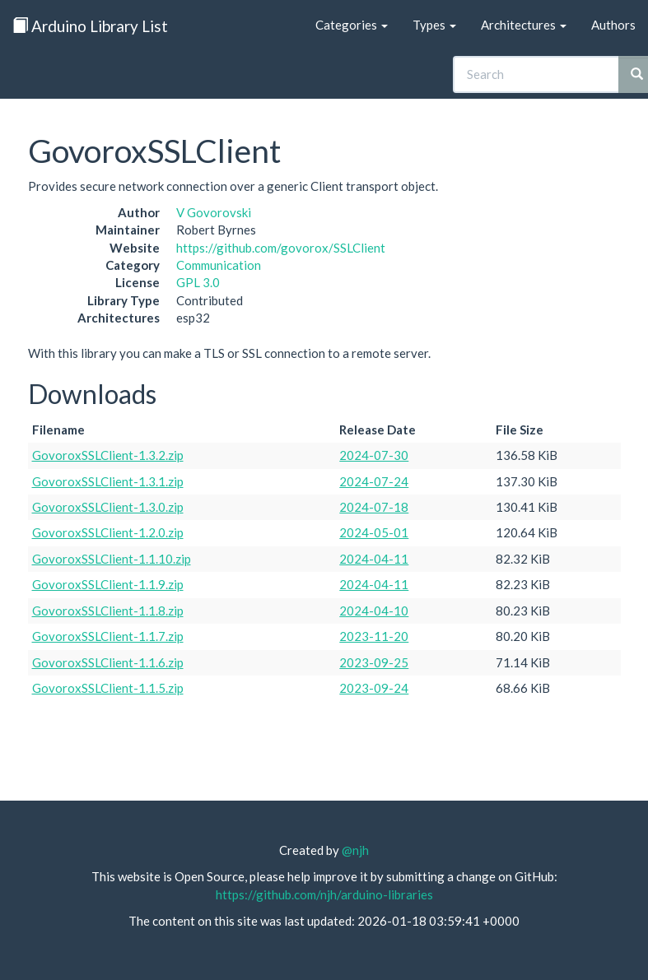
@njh (355, 850)
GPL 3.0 (198, 282)
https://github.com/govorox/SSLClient (280, 247)
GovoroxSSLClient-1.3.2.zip (108, 455)
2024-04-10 (373, 610)
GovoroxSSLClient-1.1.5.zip (108, 687)
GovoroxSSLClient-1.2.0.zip (108, 532)
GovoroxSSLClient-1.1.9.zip (108, 584)
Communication (218, 265)
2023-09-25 (373, 662)
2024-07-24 (373, 481)
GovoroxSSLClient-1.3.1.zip (108, 481)
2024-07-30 (373, 455)
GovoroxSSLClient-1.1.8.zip (108, 610)
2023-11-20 (373, 636)
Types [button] (434, 24)
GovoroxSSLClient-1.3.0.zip (108, 506)
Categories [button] (351, 24)
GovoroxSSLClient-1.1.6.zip (108, 662)
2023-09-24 (373, 687)
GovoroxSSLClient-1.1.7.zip (108, 636)
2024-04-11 (373, 558)
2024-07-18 (373, 506)
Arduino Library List (90, 25)
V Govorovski (213, 212)
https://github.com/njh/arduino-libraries (324, 894)
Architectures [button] (523, 24)
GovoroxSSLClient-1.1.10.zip (111, 558)
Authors (613, 24)
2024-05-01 (373, 532)
